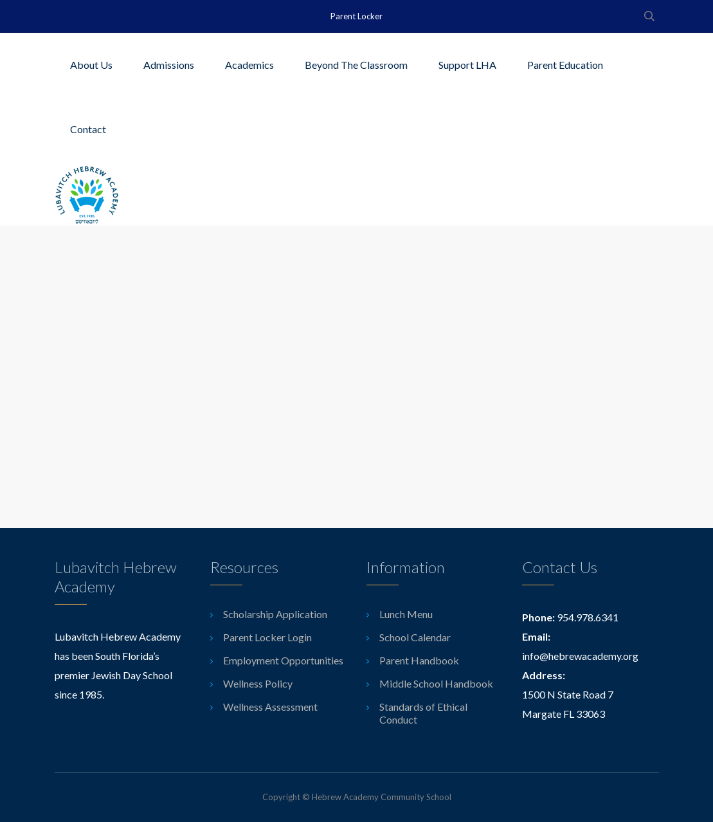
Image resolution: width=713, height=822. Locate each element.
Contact (88, 129)
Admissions (168, 65)
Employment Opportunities (283, 660)
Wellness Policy (258, 683)
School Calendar (415, 637)
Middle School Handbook (436, 683)
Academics (249, 65)
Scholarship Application (275, 614)
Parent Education (565, 65)
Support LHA (467, 65)
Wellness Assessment (270, 706)
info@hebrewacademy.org (580, 656)
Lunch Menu (406, 614)
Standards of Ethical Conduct (423, 713)
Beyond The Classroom (356, 65)
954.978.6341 (587, 617)
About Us (91, 65)
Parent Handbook (419, 660)
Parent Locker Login (267, 637)
